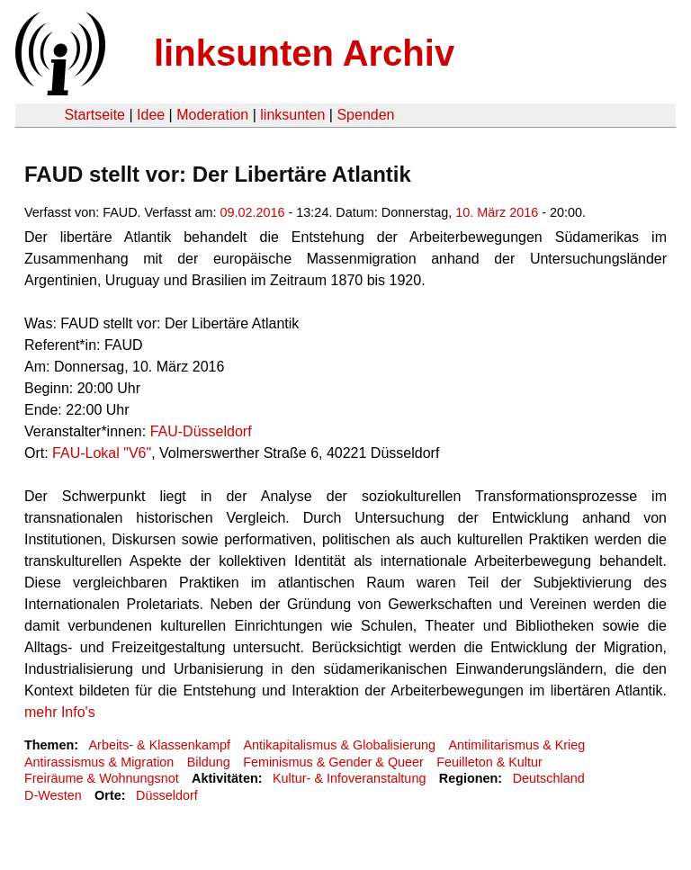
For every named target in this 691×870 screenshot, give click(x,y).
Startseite (94, 114)
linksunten (292, 114)
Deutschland (549, 778)
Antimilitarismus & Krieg (516, 745)
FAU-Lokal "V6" (101, 453)
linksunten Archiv (304, 53)
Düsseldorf (167, 795)
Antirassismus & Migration (99, 762)
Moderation (212, 114)
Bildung (208, 762)
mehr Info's (59, 712)
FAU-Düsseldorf (201, 431)
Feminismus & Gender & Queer (333, 762)
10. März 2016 (496, 212)
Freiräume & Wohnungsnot (101, 778)
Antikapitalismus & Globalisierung (339, 745)
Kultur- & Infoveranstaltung (349, 778)
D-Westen (53, 795)
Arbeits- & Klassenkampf (159, 745)
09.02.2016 (252, 212)
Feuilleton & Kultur (489, 762)
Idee (151, 114)
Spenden (365, 114)
